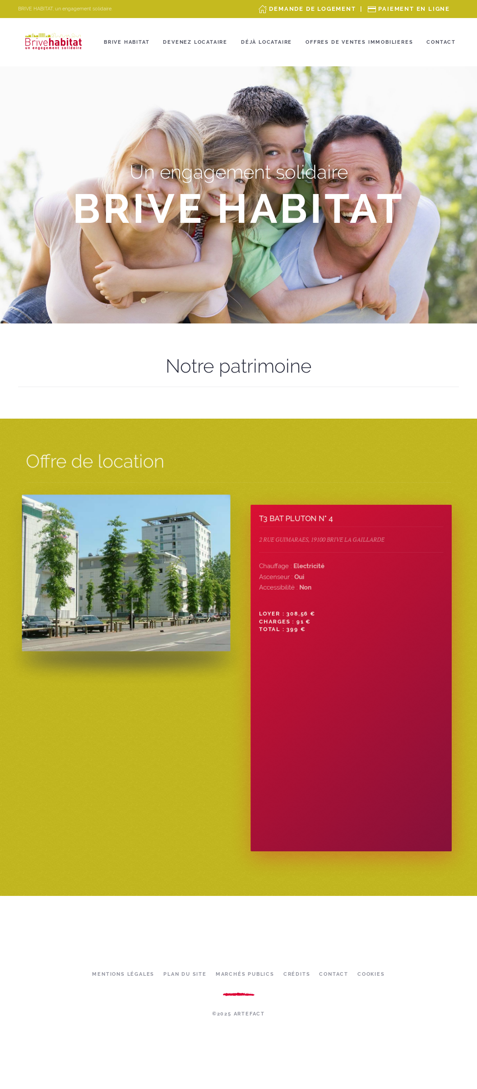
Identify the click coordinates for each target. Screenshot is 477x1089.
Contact (441, 42)
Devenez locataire (195, 42)
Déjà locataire (266, 42)
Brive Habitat (126, 42)
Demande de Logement (312, 8)
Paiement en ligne (414, 8)
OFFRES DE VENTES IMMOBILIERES (359, 42)
